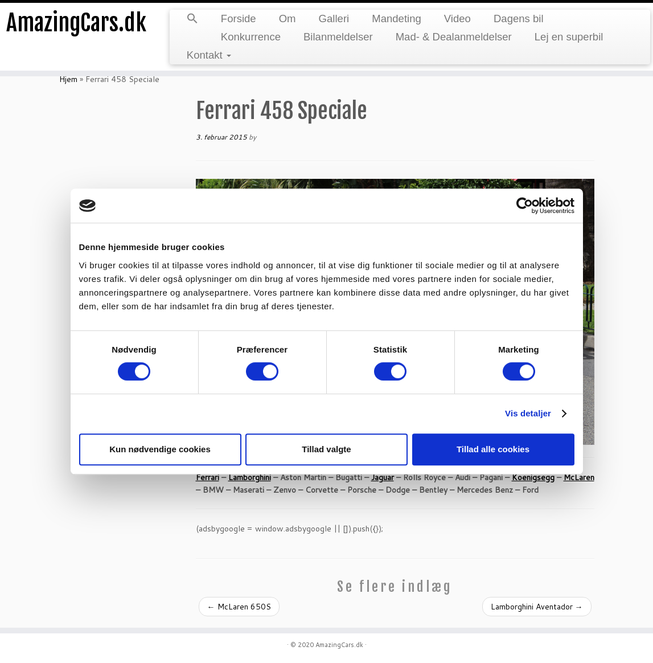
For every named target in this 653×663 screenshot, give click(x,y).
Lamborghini (249, 477)
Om (287, 18)
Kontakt (209, 55)
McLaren (579, 477)
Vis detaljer (528, 413)
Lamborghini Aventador (537, 606)
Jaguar (382, 477)
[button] (192, 19)
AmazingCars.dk (76, 22)
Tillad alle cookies (493, 449)
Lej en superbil (569, 37)
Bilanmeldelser (338, 37)
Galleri (334, 18)
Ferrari (207, 477)
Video (457, 18)
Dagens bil (519, 18)
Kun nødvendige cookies (160, 449)
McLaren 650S (239, 606)
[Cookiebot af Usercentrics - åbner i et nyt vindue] (524, 205)
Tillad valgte (326, 449)
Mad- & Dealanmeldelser (454, 37)
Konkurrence (251, 37)
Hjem (68, 79)
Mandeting (396, 18)
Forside (238, 18)
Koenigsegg (533, 477)
